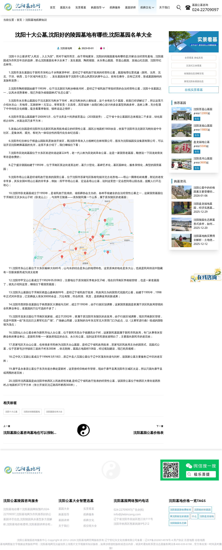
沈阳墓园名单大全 (54, 411)
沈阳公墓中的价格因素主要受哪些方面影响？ (204, 191)
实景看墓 (80, 7)
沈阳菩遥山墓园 (203, 109)
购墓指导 (98, 8)
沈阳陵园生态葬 (178, 523)
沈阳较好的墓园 (202, 509)
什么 (194, 516)
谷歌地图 (200, 540)
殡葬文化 (147, 8)
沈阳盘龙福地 (207, 516)
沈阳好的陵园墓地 (32, 411)
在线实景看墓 (194, 90)
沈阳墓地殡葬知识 (36, 20)
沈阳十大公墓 (11, 411)
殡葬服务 (115, 7)
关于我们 (164, 7)
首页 (52, 7)
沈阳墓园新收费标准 (180, 509)
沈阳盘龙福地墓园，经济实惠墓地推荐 (204, 207)
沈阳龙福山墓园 (203, 125)
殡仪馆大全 (90, 525)
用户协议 (179, 540)
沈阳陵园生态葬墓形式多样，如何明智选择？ (204, 224)
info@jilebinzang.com (127, 514)
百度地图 (189, 540)
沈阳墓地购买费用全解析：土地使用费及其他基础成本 (204, 240)
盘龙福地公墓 (202, 142)
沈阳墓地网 (64, 48)
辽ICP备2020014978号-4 (159, 540)
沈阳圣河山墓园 (203, 158)
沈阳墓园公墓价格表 (148, 432)
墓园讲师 (130, 7)
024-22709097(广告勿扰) (129, 509)
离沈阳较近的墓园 (179, 516)
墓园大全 (65, 7)
